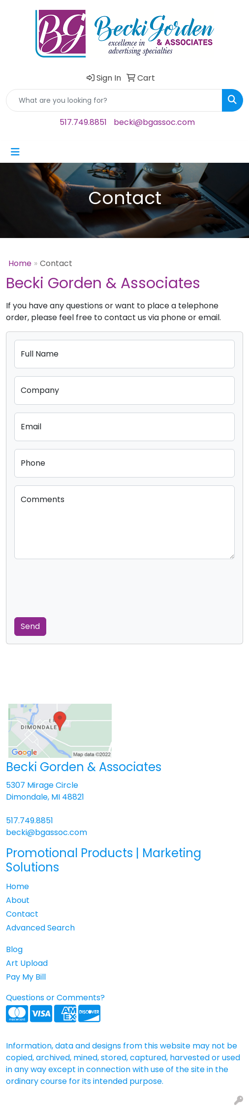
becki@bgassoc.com (154, 122)
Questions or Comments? (55, 997)
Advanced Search (40, 927)
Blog (14, 949)
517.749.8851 (83, 122)
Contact (22, 914)
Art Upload (27, 963)
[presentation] (89, 586)
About (18, 900)
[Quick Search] (114, 100)
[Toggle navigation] (15, 152)
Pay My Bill (26, 977)
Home (19, 263)
